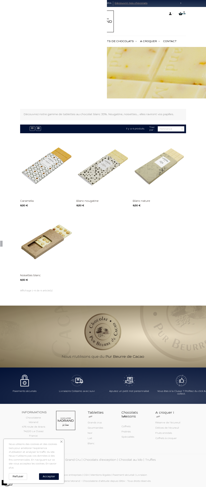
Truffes (150, 460)
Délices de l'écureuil (167, 428)
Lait (90, 438)
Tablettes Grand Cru (65, 460)
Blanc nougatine (87, 201)
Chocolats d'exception (99, 460)
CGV (86, 475)
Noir (90, 433)
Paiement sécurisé (123, 475)
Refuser (17, 476)
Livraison (141, 475)
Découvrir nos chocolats (131, 3)
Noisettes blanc (30, 275)
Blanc (91, 443)
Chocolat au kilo (130, 460)
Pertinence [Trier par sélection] (171, 129)
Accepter (49, 476)
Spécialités (127, 437)
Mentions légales (101, 475)
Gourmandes (95, 428)
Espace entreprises (70, 475)
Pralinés (126, 432)
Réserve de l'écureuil (167, 423)
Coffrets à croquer (166, 438)
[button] (25, 3)
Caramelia (27, 201)
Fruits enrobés (163, 433)
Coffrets (126, 426)
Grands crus (95, 423)
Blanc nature (141, 201)
